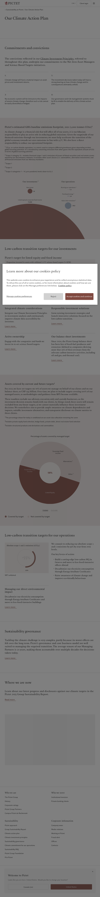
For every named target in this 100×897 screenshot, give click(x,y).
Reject (53, 296)
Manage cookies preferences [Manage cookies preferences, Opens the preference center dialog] (19, 296)
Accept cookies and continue (79, 296)
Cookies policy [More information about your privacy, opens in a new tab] (65, 285)
